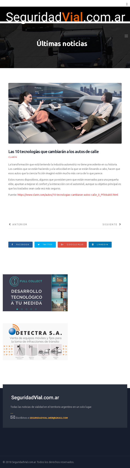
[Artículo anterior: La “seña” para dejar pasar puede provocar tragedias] (17, 224)
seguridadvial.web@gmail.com (48, 418)
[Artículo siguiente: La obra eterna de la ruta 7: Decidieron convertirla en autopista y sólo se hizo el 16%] (112, 224)
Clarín (12, 157)
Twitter (45, 245)
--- (11, 413)
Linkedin (100, 245)
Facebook (20, 245)
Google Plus (72, 245)
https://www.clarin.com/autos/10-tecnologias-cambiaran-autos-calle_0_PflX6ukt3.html (68, 194)
